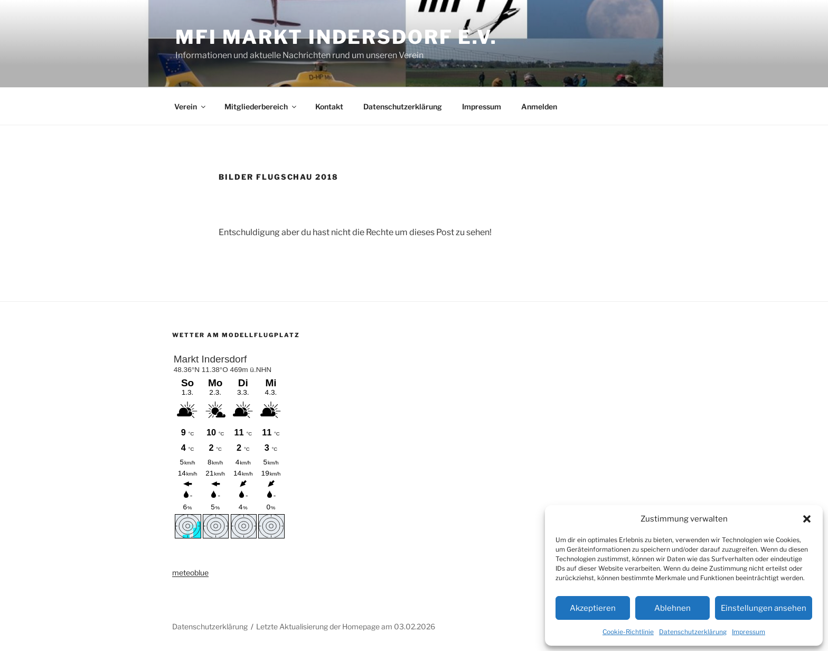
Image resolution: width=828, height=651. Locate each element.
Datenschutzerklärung (693, 632)
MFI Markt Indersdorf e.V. (336, 37)
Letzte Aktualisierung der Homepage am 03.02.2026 (345, 626)
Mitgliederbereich (261, 106)
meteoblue (190, 572)
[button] (807, 519)
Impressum (748, 632)
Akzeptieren (593, 608)
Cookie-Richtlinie (628, 632)
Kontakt (329, 106)
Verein (190, 106)
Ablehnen (672, 608)
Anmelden (539, 106)
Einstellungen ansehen (763, 608)
